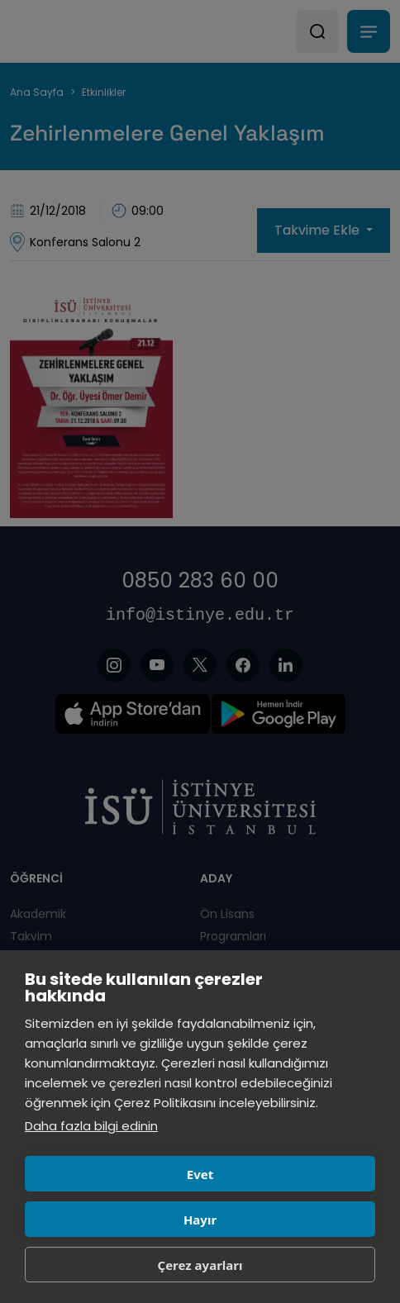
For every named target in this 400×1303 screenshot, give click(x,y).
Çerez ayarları (200, 1265)
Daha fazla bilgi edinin (91, 1125)
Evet (200, 1174)
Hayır (200, 1219)
